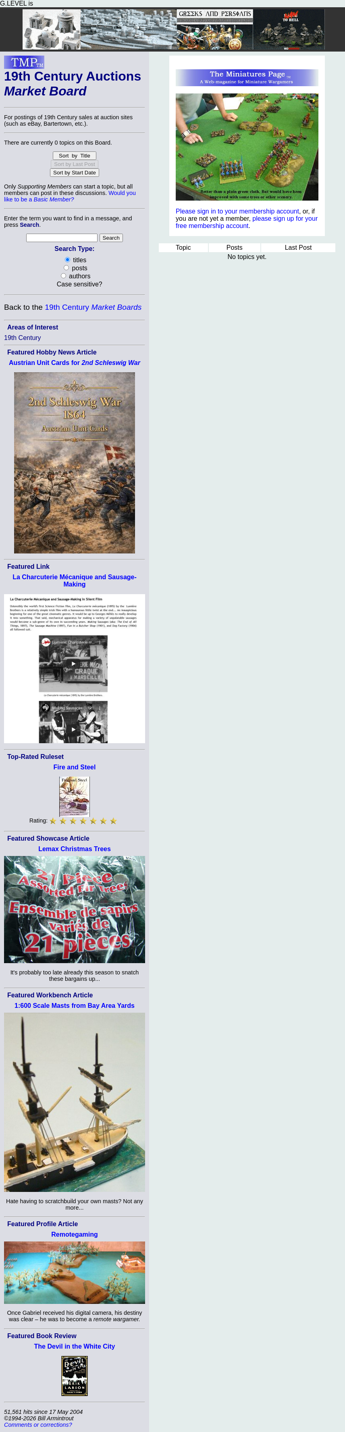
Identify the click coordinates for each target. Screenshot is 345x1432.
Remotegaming (74, 1234)
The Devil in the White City (74, 1346)
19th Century (93, 307)
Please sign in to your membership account (237, 211)
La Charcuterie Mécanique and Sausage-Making (74, 581)
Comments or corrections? (38, 1425)
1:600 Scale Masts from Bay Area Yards (75, 1005)
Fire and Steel (75, 767)
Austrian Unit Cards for (74, 362)
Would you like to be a (70, 196)
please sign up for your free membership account (247, 222)
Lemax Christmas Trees (74, 849)
